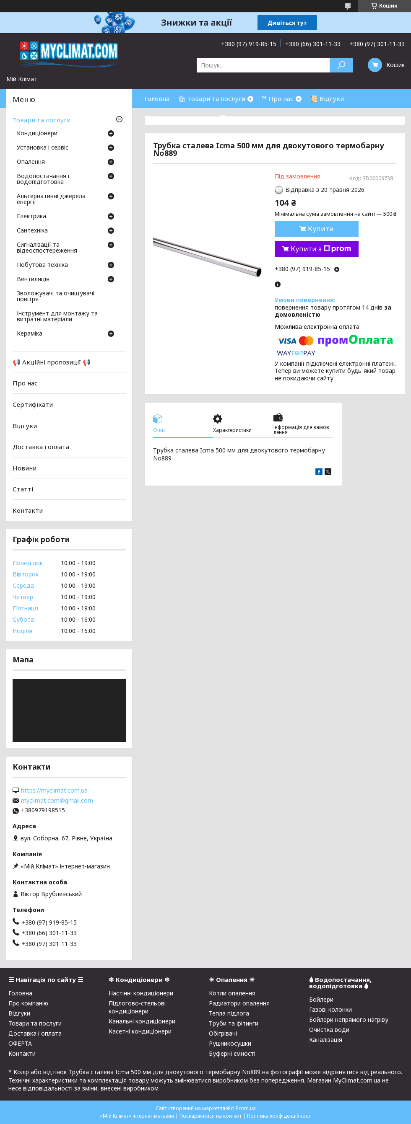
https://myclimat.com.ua (54, 790)
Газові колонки (330, 1009)
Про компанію (28, 1003)
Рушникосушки (230, 1043)
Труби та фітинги (233, 1023)
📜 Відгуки (327, 98)
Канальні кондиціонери (142, 1021)
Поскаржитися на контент (210, 1115)
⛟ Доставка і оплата (178, 117)
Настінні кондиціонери (141, 993)
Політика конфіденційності (279, 1115)
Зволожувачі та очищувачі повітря (55, 296)
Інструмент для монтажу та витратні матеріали (57, 316)
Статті (23, 489)
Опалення (31, 162)
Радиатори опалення (239, 1003)
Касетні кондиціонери (140, 1031)
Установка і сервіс (42, 148)
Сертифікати (33, 404)
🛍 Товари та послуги (211, 98)
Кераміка (29, 334)
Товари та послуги (41, 120)
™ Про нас (278, 98)
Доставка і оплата (41, 446)
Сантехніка (32, 230)
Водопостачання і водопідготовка (43, 179)
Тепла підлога (229, 1013)
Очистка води (329, 1030)
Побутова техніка (42, 265)
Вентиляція (33, 279)
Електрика (31, 216)
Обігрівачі (223, 1033)
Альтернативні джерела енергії (51, 199)
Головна (157, 98)
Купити (321, 228)
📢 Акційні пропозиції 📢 (52, 362)
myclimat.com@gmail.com (57, 800)
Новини (24, 468)
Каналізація (325, 1040)
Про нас (25, 383)
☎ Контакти (239, 117)
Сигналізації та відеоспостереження (47, 248)
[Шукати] (341, 65)
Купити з (321, 248)
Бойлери (321, 999)
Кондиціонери (37, 133)
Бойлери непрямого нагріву (348, 1019)
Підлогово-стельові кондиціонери (137, 1007)
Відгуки (25, 425)
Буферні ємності (232, 1053)
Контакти (28, 510)
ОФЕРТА (20, 1043)
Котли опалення (232, 993)
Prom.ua (246, 1108)
